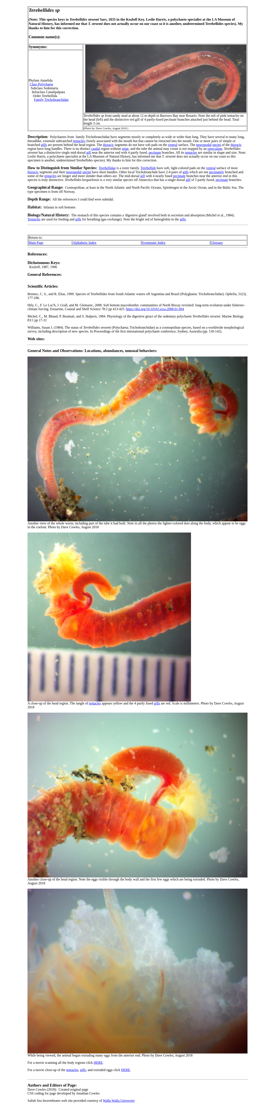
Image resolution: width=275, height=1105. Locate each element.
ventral (172, 145)
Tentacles (34, 219)
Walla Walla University (119, 1100)
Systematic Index (154, 242)
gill (88, 152)
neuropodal (204, 145)
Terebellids (148, 168)
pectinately (216, 172)
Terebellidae (107, 168)
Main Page (36, 242)
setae (125, 148)
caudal (95, 148)
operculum (215, 148)
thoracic (108, 145)
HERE (98, 1062)
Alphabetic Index (84, 242)
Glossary (217, 242)
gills (44, 145)
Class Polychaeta (41, 84)
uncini (216, 145)
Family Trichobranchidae (51, 100)
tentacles (79, 141)
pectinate (155, 152)
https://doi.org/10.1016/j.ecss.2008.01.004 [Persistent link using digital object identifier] (155, 309)
